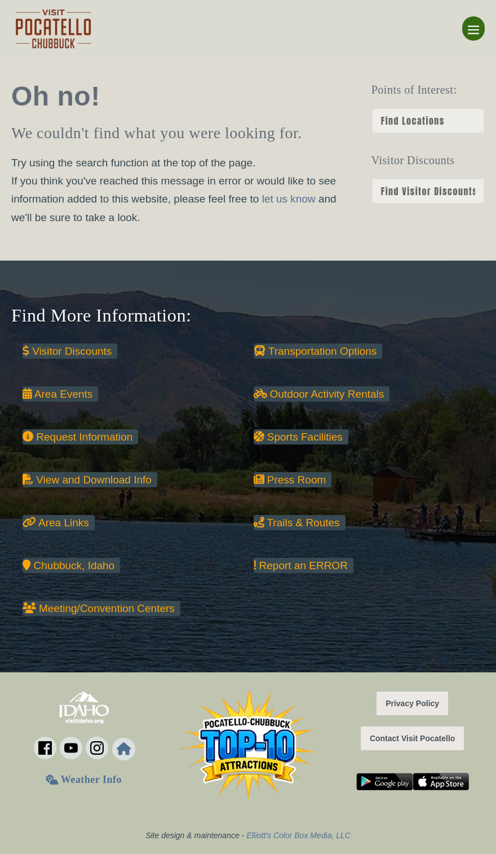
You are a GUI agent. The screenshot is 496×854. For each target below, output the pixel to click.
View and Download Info (87, 480)
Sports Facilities (298, 437)
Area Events (57, 394)
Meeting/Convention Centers (99, 608)
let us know (289, 199)
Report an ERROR (301, 565)
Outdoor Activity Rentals (319, 394)
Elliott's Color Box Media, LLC (298, 835)
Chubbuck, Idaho (68, 565)
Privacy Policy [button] (412, 703)
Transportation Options (315, 351)
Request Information (77, 437)
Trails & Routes (297, 523)
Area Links (56, 523)
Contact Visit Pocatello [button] (412, 738)
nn (428, 191)
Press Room (290, 480)
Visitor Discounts (67, 351)
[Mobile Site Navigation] (473, 28)
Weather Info (84, 779)
